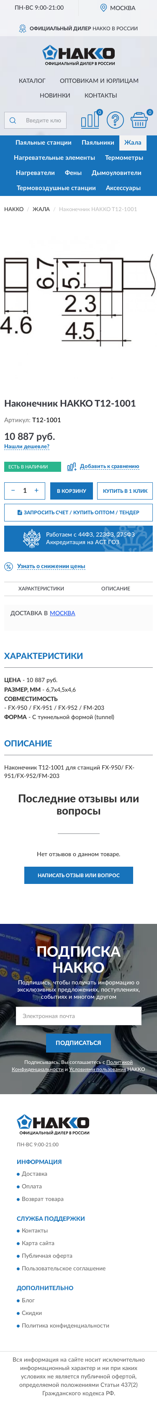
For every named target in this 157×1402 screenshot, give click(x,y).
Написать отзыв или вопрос (79, 875)
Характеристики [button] (41, 588)
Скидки (32, 1313)
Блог (28, 1301)
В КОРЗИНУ (71, 491)
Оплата (32, 1187)
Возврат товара (43, 1199)
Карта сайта (38, 1244)
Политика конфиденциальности (65, 1326)
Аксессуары (123, 188)
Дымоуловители (117, 173)
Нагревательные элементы (54, 158)
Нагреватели (35, 173)
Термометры (124, 158)
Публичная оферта (47, 1256)
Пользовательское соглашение (64, 1269)
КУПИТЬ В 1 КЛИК (125, 491)
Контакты (101, 96)
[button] (115, 120)
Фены (73, 173)
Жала (133, 143)
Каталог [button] (32, 81)
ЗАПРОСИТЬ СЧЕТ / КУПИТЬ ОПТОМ (78, 512)
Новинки (55, 96)
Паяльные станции (43, 143)
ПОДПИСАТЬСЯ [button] (78, 1043)
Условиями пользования (97, 1069)
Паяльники (98, 143)
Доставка (34, 1174)
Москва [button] (62, 613)
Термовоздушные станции (56, 188)
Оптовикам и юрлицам (99, 81)
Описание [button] (115, 588)
